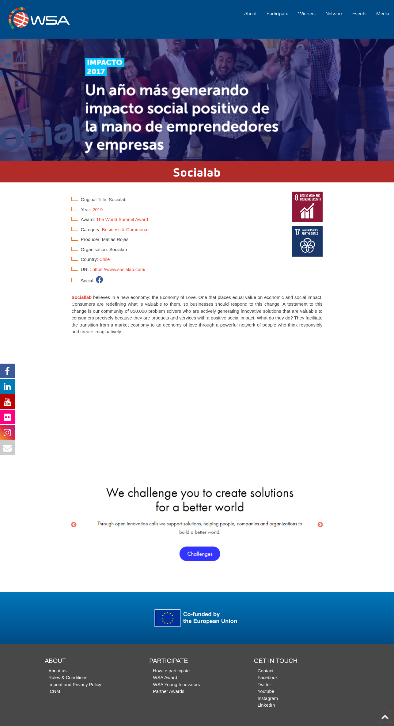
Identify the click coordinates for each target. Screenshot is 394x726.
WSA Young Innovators (176, 684)
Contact (266, 670)
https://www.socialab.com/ (119, 269)
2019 (98, 209)
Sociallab (81, 297)
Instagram (268, 698)
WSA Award (165, 677)
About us (57, 670)
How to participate (171, 670)
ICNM (54, 691)
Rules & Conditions (68, 677)
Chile (104, 259)
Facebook (268, 677)
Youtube (266, 691)
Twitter (264, 684)
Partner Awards (168, 691)
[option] (197, 100)
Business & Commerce (125, 229)
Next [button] (320, 525)
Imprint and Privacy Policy (74, 684)
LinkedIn (266, 705)
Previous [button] (74, 525)
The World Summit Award (122, 219)
